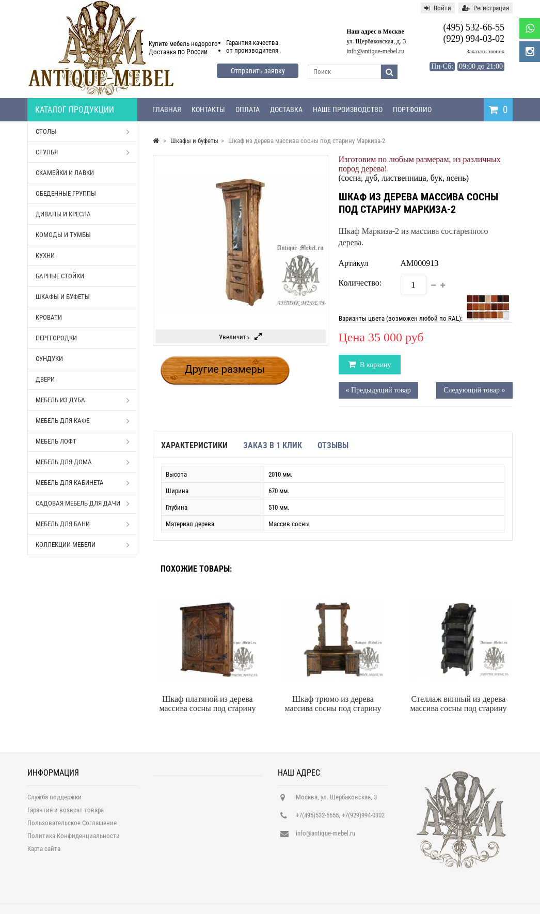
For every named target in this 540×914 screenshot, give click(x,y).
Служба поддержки (54, 800)
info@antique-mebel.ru (375, 51)
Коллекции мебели (83, 545)
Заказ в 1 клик (272, 445)
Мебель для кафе (83, 421)
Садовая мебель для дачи (83, 503)
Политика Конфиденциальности (73, 839)
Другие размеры (225, 369)
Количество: (360, 282)
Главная (166, 109)
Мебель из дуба (83, 400)
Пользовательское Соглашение (72, 826)
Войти (437, 8)
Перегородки (56, 338)
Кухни (45, 255)
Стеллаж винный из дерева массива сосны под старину (458, 704)
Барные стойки (60, 276)
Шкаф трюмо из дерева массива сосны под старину (333, 704)
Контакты (208, 109)
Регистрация (485, 8)
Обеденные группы (66, 193)
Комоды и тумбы (63, 235)
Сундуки (49, 359)
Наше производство (348, 109)
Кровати (49, 317)
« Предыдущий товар (378, 390)
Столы (83, 132)
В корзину (374, 365)
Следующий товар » (474, 390)
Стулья (83, 152)
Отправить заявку (258, 71)
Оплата (247, 109)
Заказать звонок (485, 51)
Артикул (354, 263)
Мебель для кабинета (83, 483)
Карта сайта (43, 852)
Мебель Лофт (83, 441)
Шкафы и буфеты (63, 297)
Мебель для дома (83, 462)
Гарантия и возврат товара (65, 813)
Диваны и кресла (63, 214)
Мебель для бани (83, 524)
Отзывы (332, 445)
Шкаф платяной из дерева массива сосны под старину (208, 704)
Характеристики (194, 445)
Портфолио (412, 109)
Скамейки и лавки (65, 173)
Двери (45, 379)
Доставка (286, 109)
